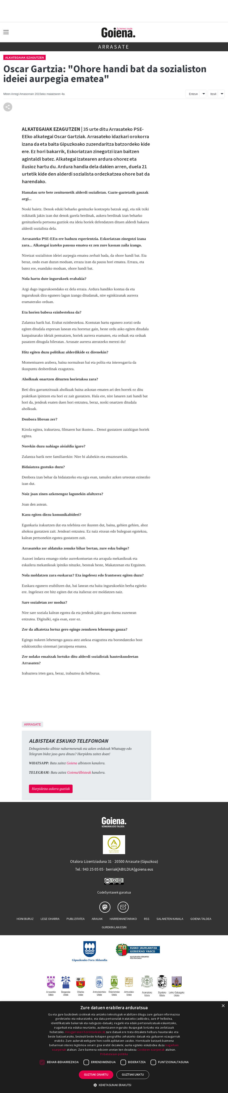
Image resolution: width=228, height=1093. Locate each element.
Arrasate (114, 46)
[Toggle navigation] (6, 32)
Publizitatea (76, 919)
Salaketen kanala (170, 919)
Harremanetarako (123, 919)
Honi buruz (25, 919)
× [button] (223, 1006)
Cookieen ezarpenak (151, 1050)
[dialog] (114, 1047)
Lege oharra (50, 919)
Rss (146, 919)
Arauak (97, 919)
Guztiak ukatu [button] (133, 1075)
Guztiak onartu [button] (96, 1075)
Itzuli (213, 94)
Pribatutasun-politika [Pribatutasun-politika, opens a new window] (114, 1054)
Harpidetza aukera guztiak (51, 789)
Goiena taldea (200, 919)
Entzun (193, 94)
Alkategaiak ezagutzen (24, 57)
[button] (114, 1085)
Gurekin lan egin (114, 927)
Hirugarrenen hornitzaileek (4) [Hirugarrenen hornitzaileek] (85, 1032)
